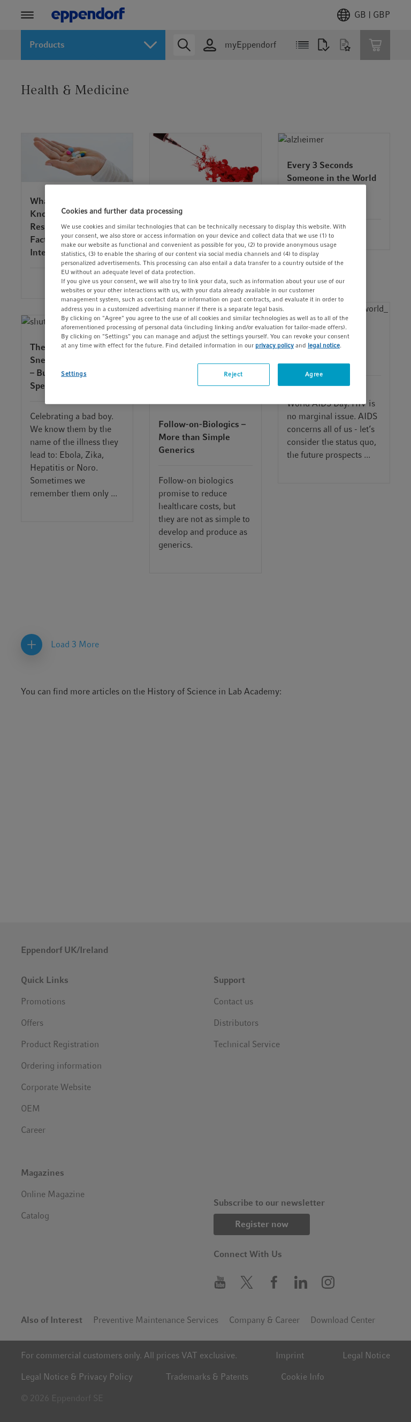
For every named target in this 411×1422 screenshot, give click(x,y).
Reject (233, 374)
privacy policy (274, 345)
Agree (314, 374)
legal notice (324, 345)
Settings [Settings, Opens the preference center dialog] (74, 373)
